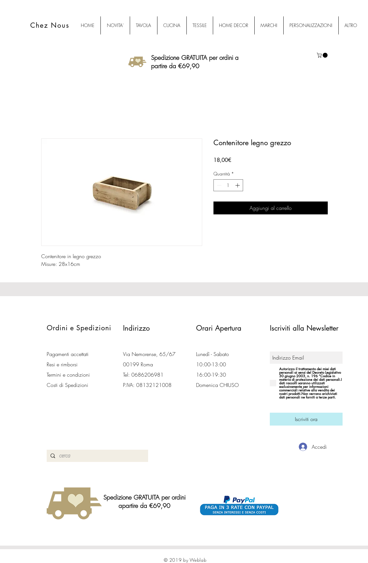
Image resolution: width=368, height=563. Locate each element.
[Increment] (238, 185)
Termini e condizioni (68, 374)
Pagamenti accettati (68, 354)
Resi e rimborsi (62, 364)
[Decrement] (218, 185)
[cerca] (97, 456)
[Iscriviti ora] (306, 419)
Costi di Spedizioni (68, 385)
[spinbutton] (228, 185)
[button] (323, 55)
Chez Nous (50, 25)
